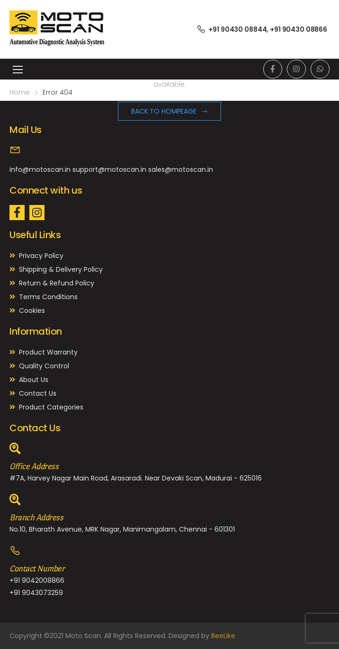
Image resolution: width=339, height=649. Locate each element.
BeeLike (223, 635)
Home (19, 92)
